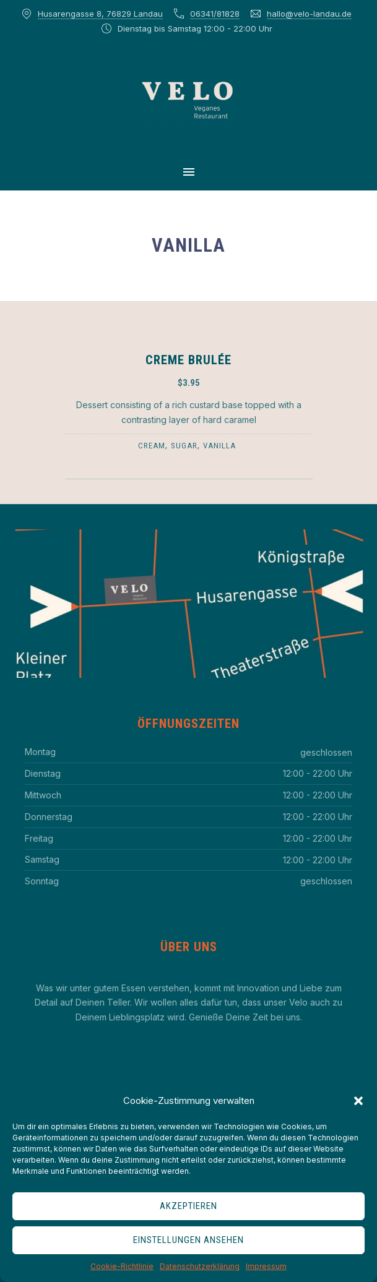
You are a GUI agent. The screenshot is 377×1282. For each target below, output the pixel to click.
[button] (358, 1101)
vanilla (219, 445)
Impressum (266, 1266)
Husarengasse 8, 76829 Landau (100, 14)
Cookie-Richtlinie (122, 1266)
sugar (184, 445)
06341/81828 (215, 14)
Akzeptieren (188, 1205)
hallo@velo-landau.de (309, 14)
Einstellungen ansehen (188, 1240)
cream (151, 445)
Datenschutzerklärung (200, 1266)
